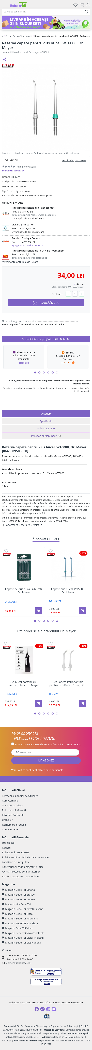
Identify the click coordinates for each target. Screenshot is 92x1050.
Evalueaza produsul (13, 170)
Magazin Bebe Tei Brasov (18, 894)
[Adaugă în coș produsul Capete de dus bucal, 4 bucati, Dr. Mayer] (38, 610)
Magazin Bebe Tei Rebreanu (20, 918)
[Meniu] (4, 4)
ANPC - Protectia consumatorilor (21, 871)
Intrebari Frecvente (13, 815)
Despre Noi (8, 842)
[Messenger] (42, 1009)
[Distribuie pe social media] (4, 59)
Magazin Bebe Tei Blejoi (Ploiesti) (23, 937)
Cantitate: (57, 294)
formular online (29, 876)
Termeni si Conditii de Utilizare (20, 795)
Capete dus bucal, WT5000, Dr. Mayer (68, 591)
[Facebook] (37, 1009)
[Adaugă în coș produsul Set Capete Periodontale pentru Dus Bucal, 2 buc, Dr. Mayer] (82, 703)
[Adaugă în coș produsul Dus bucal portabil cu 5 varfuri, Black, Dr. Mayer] (38, 703)
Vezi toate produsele (74, 160)
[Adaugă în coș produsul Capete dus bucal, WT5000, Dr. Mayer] (82, 610)
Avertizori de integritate (16, 862)
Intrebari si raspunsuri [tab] (46, 435)
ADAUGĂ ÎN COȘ (46, 303)
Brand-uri (7, 819)
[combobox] (46, 12)
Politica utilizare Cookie (15, 852)
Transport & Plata (12, 805)
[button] (35, 372)
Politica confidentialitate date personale (25, 857)
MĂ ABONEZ (46, 760)
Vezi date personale (37, 770)
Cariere (6, 847)
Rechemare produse (14, 824)
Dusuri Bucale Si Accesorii (18, 36)
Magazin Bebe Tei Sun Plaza (20, 923)
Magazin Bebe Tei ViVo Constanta (23, 933)
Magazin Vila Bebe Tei (16, 904)
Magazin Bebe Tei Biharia (18, 889)
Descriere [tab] (46, 413)
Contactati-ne (10, 829)
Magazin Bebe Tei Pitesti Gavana (22, 909)
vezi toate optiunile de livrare (20, 261)
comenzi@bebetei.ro (18, 963)
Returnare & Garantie (14, 810)
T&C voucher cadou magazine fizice (22, 866)
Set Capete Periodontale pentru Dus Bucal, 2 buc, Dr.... (68, 683)
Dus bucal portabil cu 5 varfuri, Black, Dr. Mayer (24, 683)
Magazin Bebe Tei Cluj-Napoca (21, 942)
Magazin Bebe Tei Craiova (18, 899)
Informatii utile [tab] (46, 428)
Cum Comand (10, 800)
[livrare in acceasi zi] (46, 22)
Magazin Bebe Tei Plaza (17, 913)
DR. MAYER (16, 177)
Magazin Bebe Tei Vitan (17, 928)
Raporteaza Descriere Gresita (23, 524)
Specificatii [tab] (46, 421)
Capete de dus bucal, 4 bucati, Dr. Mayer (24, 591)
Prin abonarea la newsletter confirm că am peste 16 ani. (48, 744)
